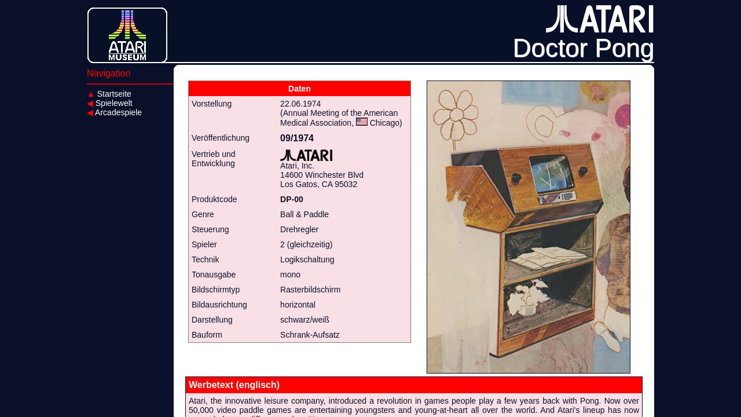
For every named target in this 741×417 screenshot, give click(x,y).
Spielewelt (110, 103)
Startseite (109, 93)
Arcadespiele (114, 112)
